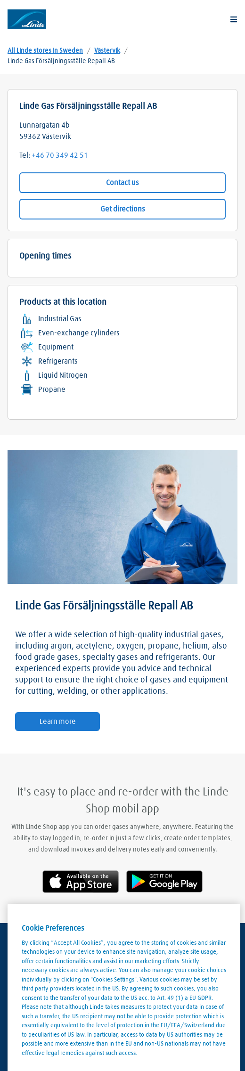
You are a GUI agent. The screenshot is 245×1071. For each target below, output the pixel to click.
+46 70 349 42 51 (60, 155)
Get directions (122, 209)
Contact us (122, 183)
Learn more (58, 721)
